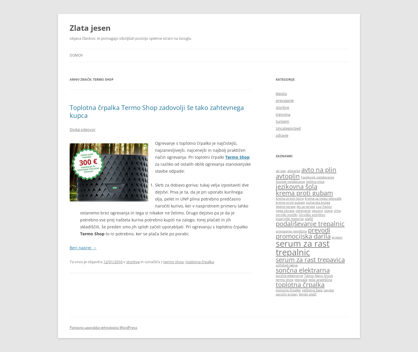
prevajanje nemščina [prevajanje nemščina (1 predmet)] (291, 231)
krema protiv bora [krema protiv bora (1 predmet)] (290, 198)
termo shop (173, 261)
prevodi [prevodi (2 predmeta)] (319, 230)
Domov (76, 55)
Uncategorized (288, 128)
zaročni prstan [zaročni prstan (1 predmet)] (287, 294)
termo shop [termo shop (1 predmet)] (284, 280)
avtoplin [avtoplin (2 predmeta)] (288, 176)
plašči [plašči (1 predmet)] (309, 219)
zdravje (282, 135)
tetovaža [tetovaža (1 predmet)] (301, 280)
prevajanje (285, 100)
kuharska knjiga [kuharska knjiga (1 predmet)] (318, 203)
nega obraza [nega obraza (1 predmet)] (285, 211)
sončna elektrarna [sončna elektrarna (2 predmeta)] (303, 270)
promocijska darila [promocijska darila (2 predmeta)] (303, 236)
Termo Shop (237, 157)
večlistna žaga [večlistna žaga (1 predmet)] (312, 290)
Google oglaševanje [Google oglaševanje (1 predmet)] (290, 182)
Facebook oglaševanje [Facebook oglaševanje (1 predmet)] (317, 177)
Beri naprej (83, 247)
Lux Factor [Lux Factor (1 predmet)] (324, 207)
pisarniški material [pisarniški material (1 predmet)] (290, 219)
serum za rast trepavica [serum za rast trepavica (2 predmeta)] (310, 259)
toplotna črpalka (199, 261)
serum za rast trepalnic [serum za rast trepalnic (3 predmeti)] (302, 248)
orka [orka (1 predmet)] (337, 211)
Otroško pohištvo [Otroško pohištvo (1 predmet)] (312, 215)
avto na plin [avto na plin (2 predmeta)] (318, 169)
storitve (133, 261)
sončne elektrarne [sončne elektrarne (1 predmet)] (289, 276)
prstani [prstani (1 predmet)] (337, 237)
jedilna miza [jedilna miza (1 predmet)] (315, 182)
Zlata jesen (90, 28)
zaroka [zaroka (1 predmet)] (329, 290)
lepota (281, 93)
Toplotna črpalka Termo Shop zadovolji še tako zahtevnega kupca (157, 111)
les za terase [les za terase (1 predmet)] (306, 207)
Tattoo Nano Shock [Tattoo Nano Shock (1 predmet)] (318, 276)
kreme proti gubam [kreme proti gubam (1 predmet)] (290, 203)
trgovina (283, 114)
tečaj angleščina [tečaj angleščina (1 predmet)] (320, 280)
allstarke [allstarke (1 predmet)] (293, 171)
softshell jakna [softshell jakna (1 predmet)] (287, 265)
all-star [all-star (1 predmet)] (281, 171)
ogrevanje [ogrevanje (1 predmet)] (303, 211)
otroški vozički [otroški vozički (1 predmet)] (287, 215)
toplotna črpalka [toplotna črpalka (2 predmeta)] (300, 284)
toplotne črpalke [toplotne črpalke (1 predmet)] (288, 290)
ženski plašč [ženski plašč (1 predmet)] (307, 294)
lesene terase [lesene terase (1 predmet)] (286, 207)
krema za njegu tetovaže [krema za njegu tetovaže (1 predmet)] (323, 198)
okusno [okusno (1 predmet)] (317, 211)
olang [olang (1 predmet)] (328, 211)
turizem (282, 121)
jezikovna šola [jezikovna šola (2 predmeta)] (296, 186)
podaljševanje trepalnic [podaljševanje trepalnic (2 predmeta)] (310, 223)
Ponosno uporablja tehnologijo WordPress (103, 327)
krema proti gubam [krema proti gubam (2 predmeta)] (304, 193)
